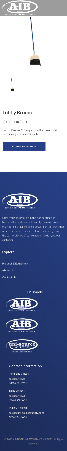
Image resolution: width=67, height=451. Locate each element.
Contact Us (9, 277)
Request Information (24, 146)
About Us (8, 270)
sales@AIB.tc (17, 378)
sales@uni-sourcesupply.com (26, 412)
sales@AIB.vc (17, 395)
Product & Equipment (15, 263)
